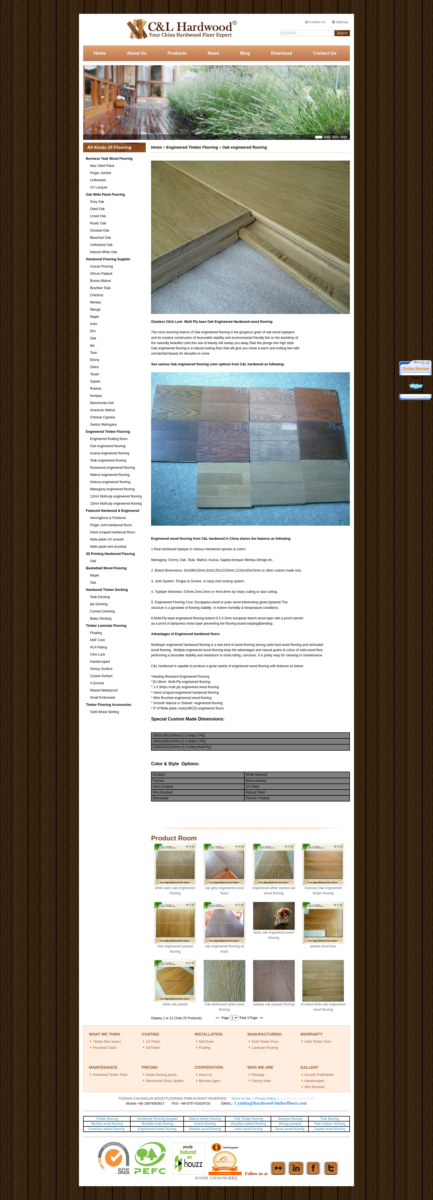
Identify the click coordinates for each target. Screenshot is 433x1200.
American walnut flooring (107, 1129)
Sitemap (340, 22)
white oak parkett (175, 1004)
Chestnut (96, 295)
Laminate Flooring (265, 1048)
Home (100, 53)
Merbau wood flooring (107, 1124)
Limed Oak (98, 216)
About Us (136, 53)
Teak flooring (329, 1119)
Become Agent (209, 1081)
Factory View (261, 1081)
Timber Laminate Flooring (106, 626)
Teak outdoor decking (329, 1124)
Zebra (94, 367)
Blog (245, 53)
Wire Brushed (314, 1087)
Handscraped (100, 662)
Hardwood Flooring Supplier (108, 259)
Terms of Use (241, 1099)
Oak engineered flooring (107, 446)
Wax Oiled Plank (102, 166)
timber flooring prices (161, 1075)
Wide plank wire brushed (108, 547)
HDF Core (97, 640)
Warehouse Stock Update (164, 1081)
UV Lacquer (98, 187)
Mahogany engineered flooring (112, 489)
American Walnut (102, 410)
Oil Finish (153, 1048)
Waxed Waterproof (103, 690)
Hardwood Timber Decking (107, 590)
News (213, 53)
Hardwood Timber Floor (110, 1075)
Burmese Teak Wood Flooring (109, 159)
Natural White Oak (103, 252)
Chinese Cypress (102, 417)
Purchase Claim (105, 1048)
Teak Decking (100, 597)
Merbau (95, 302)
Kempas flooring (289, 1119)
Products (177, 53)
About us (205, 1075)
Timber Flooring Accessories (108, 705)
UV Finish (153, 1042)
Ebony (94, 360)
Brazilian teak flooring (157, 1124)
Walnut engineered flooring (110, 475)
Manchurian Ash (102, 403)
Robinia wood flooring (205, 1129)
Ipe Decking (98, 604)
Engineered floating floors (109, 439)
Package (258, 1075)
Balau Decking (100, 618)
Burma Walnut (100, 281)
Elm (93, 331)
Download (281, 53)
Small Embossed (102, 697)
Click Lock (97, 654)
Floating (96, 633)
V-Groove (97, 683)
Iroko (93, 324)
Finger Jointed (100, 173)
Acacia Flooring (101, 266)
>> (261, 1018)
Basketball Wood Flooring (106, 568)
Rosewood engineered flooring (112, 468)
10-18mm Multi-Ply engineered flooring (181, 682)
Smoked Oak (99, 230)
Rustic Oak (98, 223)
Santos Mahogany (103, 424)
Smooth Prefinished (318, 1075)
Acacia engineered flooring (109, 453)
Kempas (96, 396)
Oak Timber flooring (248, 1119)
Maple (94, 317)
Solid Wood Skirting (104, 712)
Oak (93, 338)
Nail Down (206, 1042)
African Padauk (101, 274)
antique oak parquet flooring (273, 1004)
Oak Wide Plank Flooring (105, 194)
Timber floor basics (107, 1042)
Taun (93, 353)
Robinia (95, 389)
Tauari (94, 374)
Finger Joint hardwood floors (111, 525)
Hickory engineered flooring (110, 482)
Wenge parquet (290, 1124)
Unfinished (98, 180)
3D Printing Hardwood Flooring (110, 554)
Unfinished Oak (101, 245)
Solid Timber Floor (265, 1042)
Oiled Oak (97, 209)
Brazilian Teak (100, 288)
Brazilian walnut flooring (248, 1124)
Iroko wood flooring (249, 1129)
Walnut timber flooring (205, 1119)
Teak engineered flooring (108, 460)
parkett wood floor (323, 946)
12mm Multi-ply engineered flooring (116, 496)
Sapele (95, 381)
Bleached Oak (100, 238)
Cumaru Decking (102, 611)
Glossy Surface (101, 669)
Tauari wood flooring (289, 1129)
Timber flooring (107, 1119)
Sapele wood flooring (329, 1129)
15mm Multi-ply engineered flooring (116, 503)
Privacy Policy (265, 1099)
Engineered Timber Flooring (108, 432)
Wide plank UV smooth (107, 539)
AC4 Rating (98, 647)
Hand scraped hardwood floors (112, 532)
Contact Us (315, 22)
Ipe (92, 345)
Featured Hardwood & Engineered (112, 511)
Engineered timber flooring (157, 1129)
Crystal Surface (101, 676)
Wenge (95, 309)
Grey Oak (97, 202)
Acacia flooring (205, 1124)
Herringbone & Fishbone (108, 518)
